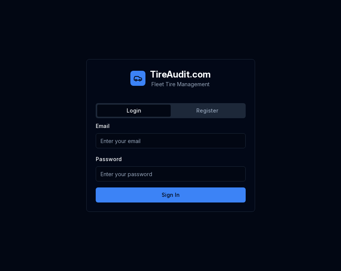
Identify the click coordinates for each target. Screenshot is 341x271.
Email (103, 126)
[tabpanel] (171, 161)
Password (109, 159)
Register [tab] (207, 110)
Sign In (171, 195)
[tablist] (171, 110)
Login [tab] (134, 110)
